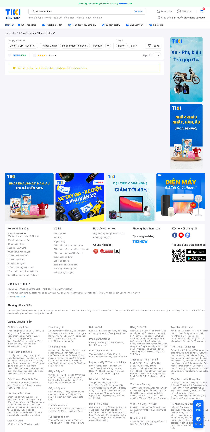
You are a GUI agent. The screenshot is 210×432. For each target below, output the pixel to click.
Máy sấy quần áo (185, 341)
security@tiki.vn (30, 275)
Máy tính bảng (20, 388)
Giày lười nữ (72, 380)
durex (72, 310)
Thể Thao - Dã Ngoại (183, 346)
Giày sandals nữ (64, 377)
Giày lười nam (54, 391)
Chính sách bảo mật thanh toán (68, 245)
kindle (136, 310)
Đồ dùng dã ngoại (189, 353)
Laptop (115, 373)
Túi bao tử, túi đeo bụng (73, 423)
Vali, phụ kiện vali (118, 333)
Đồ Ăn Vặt (99, 415)
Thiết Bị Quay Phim (188, 395)
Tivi (178, 338)
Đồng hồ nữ (105, 354)
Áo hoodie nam (61, 355)
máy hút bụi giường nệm (188, 418)
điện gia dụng (35, 17)
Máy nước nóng (188, 338)
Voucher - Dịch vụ (140, 384)
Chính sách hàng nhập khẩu (20, 267)
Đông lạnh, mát (27, 360)
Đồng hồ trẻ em (119, 356)
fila (42, 313)
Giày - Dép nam (57, 388)
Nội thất (102, 388)
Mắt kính (115, 342)
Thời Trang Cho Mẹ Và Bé (19, 331)
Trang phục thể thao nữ (182, 350)
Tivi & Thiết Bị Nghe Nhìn (146, 350)
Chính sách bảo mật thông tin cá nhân (71, 249)
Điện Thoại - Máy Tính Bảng (23, 379)
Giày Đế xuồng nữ (66, 382)
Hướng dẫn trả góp (16, 263)
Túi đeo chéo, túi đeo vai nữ (61, 408)
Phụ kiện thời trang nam (106, 343)
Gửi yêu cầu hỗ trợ (15, 244)
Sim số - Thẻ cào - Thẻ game (154, 398)
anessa (161, 310)
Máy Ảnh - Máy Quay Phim (186, 379)
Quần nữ (68, 331)
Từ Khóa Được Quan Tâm (185, 403)
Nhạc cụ (111, 395)
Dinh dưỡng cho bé (22, 338)
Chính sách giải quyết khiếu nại (68, 253)
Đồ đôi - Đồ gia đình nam (69, 358)
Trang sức (94, 354)
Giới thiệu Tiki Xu (61, 261)
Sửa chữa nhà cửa (103, 385)
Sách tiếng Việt (137, 421)
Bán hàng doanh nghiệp (65, 268)
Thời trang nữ (56, 327)
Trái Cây (11, 355)
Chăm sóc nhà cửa (25, 373)
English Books (146, 424)
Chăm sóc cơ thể (21, 402)
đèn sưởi (185, 407)
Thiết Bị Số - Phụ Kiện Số (144, 359)
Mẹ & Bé (148, 341)
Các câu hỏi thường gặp (18, 240)
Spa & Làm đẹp (150, 390)
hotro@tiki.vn (31, 271)
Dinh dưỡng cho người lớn (24, 341)
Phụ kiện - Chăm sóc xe (141, 407)
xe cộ (48, 17)
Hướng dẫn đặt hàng (16, 248)
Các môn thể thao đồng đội (189, 363)
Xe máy (138, 410)
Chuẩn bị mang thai (22, 346)
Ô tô (146, 410)
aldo (111, 310)
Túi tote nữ (66, 411)
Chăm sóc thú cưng (98, 407)
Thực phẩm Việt (32, 358)
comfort (194, 310)
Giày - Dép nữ (56, 371)
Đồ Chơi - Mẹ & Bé (17, 327)
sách (88, 17)
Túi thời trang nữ (57, 405)
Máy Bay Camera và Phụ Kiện (188, 396)
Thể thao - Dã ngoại (143, 336)
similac (185, 310)
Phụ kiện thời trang (99, 338)
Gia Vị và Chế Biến (103, 412)
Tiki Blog (58, 237)
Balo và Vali (96, 327)
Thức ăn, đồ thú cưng (22, 371)
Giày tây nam (68, 391)
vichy (37, 313)
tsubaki (49, 313)
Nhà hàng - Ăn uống (145, 393)
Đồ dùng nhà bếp (15, 424)
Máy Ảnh (195, 398)
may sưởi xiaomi (185, 415)
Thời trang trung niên (63, 341)
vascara (11, 310)
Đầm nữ (58, 331)
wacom (153, 310)
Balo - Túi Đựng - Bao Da (188, 390)
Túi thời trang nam (58, 416)
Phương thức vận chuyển (18, 252)
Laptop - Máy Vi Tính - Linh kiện (107, 362)
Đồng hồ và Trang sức (101, 350)
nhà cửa (80, 17)
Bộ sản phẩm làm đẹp (24, 413)
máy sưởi (175, 407)
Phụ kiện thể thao (189, 355)
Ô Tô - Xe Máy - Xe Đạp (143, 403)
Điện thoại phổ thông (22, 385)
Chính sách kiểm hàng (17, 255)
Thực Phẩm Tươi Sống (19, 351)
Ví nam (51, 420)
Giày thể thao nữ (194, 368)
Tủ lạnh (180, 333)
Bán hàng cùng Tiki (102, 237)
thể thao (97, 17)
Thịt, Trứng (22, 355)
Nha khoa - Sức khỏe (147, 395)
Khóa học (154, 388)
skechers (103, 310)
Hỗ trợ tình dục (31, 412)
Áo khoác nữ (70, 333)
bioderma (81, 310)
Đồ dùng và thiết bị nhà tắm (108, 390)
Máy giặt (180, 336)
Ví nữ (78, 408)
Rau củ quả (17, 358)
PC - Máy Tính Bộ (102, 373)
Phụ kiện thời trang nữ (99, 342)
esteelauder (28, 310)
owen (57, 310)
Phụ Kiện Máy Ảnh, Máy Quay (184, 382)
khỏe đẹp (69, 17)
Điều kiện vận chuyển (64, 272)
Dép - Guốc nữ (69, 375)
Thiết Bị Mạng (105, 371)
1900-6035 (20, 233)
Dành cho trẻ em (21, 368)
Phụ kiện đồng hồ (103, 356)
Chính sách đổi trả (15, 259)
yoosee (170, 310)
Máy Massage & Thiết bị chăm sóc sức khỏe (25, 403)
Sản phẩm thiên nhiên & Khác (23, 405)
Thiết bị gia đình (32, 424)
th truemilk (40, 310)
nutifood (128, 310)
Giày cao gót (54, 375)
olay (178, 310)
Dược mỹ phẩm (33, 415)
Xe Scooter (155, 410)
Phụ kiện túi (77, 411)
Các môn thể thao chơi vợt (189, 364)
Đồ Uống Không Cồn (106, 417)
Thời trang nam (57, 346)
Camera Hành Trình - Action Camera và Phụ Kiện (189, 388)
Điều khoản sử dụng (63, 257)
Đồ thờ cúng (100, 395)
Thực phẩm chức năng (23, 399)
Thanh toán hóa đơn (139, 388)
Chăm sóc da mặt (15, 397)
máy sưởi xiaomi (192, 417)
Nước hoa (18, 412)
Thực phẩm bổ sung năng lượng (190, 369)
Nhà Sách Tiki (138, 418)
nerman (144, 310)
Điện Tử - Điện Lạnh (182, 327)
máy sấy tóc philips (191, 410)
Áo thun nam (54, 350)
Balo (91, 331)
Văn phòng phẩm (154, 421)
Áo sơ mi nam (66, 353)
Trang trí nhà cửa (97, 382)
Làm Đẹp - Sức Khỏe (18, 393)
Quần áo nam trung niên (65, 363)
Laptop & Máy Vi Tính (152, 346)
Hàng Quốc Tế (138, 327)
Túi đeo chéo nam (64, 420)
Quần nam (66, 350)
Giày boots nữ (59, 380)
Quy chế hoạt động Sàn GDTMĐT (108, 233)
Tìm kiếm (138, 11)
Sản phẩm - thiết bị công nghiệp (148, 347)
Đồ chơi (36, 331)
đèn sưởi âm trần (184, 425)
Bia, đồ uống (18, 366)
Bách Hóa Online (98, 403)
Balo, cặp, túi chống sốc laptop (108, 332)
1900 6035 (20, 296)
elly (89, 310)
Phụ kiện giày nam (62, 397)
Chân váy (68, 336)
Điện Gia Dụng (15, 420)
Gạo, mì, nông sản (22, 363)
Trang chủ (166, 11)
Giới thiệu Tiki (60, 233)
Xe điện (157, 407)
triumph (118, 310)
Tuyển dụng (59, 241)
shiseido (11, 313)
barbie (50, 310)
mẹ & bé (57, 17)
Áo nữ (51, 331)
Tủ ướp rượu (200, 341)
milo (95, 310)
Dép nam (63, 394)
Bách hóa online (144, 343)
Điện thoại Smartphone (18, 382)
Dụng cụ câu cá (184, 360)
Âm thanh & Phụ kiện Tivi (182, 331)
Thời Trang (155, 331)
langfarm (21, 313)
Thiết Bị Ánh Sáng (189, 385)
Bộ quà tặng (102, 420)
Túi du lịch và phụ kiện (105, 331)
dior (18, 310)
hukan (30, 313)
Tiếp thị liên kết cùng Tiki (65, 265)
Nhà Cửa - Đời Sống (100, 379)
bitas (201, 310)
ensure (65, 310)
